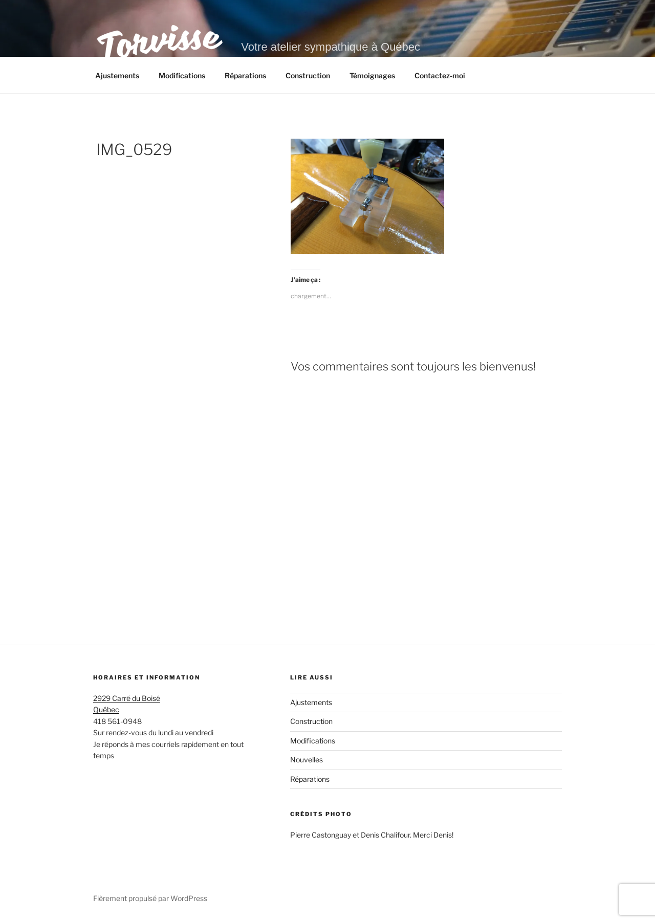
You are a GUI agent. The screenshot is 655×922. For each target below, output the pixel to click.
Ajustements (117, 75)
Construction (308, 75)
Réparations (245, 75)
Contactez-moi (439, 75)
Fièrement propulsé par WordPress (150, 898)
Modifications (182, 75)
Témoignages (372, 75)
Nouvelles (306, 759)
